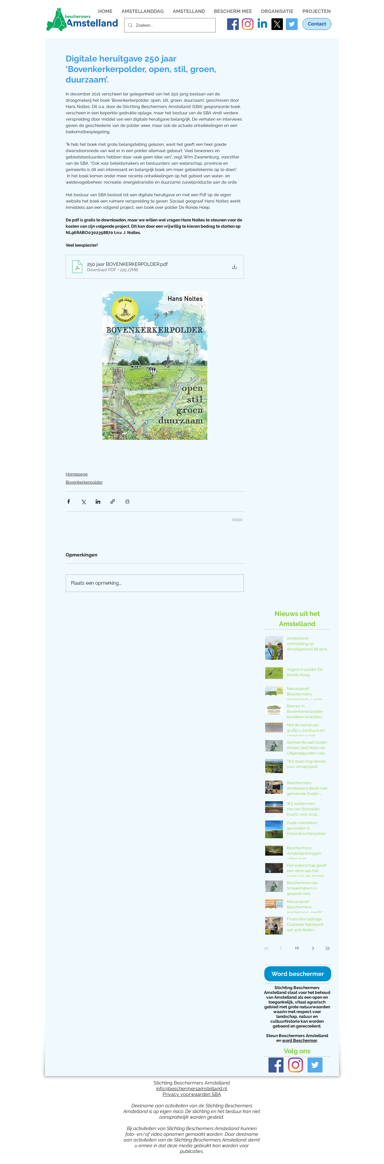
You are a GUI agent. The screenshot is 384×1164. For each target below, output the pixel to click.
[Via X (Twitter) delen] (83, 501)
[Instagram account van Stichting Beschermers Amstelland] (248, 24)
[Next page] (313, 948)
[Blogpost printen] (127, 501)
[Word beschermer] (297, 973)
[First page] (266, 948)
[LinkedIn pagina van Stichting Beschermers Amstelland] (262, 24)
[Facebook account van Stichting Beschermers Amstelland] (233, 24)
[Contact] (317, 24)
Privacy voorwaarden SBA (192, 1094)
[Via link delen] (113, 501)
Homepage (77, 474)
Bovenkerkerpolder (84, 482)
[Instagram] (295, 1065)
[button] (142, 11)
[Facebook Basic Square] (276, 1065)
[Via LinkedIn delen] (98, 501)
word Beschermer (299, 1040)
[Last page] (327, 948)
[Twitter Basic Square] (315, 1065)
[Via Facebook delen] (68, 501)
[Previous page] (280, 948)
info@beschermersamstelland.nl (191, 1088)
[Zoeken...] (169, 25)
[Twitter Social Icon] (292, 24)
